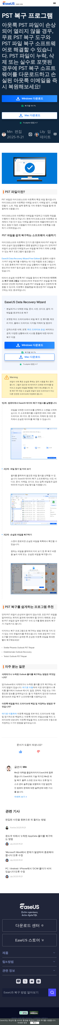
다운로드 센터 (29, 925)
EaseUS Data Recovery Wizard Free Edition (21, 259)
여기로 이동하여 (9, 714)
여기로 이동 (27, 687)
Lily (42, 132)
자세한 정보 (22, 1023)
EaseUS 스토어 (29, 940)
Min (9, 132)
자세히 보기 (19, 797)
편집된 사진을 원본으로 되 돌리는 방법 (25, 820)
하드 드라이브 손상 (36, 330)
